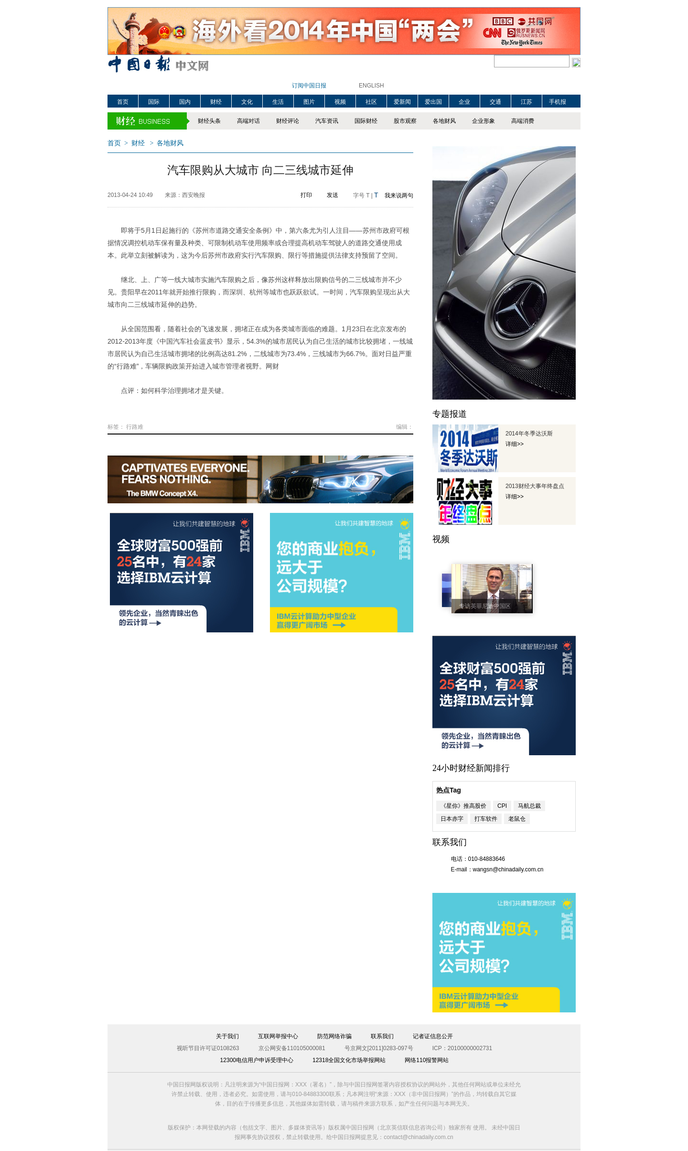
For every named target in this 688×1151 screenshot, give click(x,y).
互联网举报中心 (278, 1036)
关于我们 (227, 1036)
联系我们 (382, 1036)
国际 (154, 101)
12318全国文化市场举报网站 (349, 1060)
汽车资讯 (326, 121)
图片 (309, 101)
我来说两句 (399, 195)
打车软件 (485, 818)
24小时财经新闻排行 (471, 768)
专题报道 (449, 414)
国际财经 (366, 121)
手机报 (557, 101)
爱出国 (433, 101)
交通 (495, 101)
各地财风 (444, 121)
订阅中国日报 (309, 85)
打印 (306, 195)
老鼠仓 (517, 818)
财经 (216, 101)
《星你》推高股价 (463, 806)
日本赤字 (452, 818)
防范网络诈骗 (334, 1036)
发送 (332, 195)
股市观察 (405, 121)
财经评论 (287, 121)
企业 (464, 101)
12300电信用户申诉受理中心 (256, 1060)
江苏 (526, 101)
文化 (247, 101)
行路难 (134, 426)
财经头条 (209, 121)
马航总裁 (529, 806)
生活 (278, 101)
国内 (185, 101)
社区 (371, 101)
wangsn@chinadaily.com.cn (508, 869)
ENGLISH (371, 85)
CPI (502, 806)
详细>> (514, 444)
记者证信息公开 (433, 1036)
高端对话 (248, 121)
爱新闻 (402, 101)
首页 (123, 101)
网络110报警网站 (427, 1060)
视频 (340, 101)
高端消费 (522, 121)
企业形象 (483, 121)
